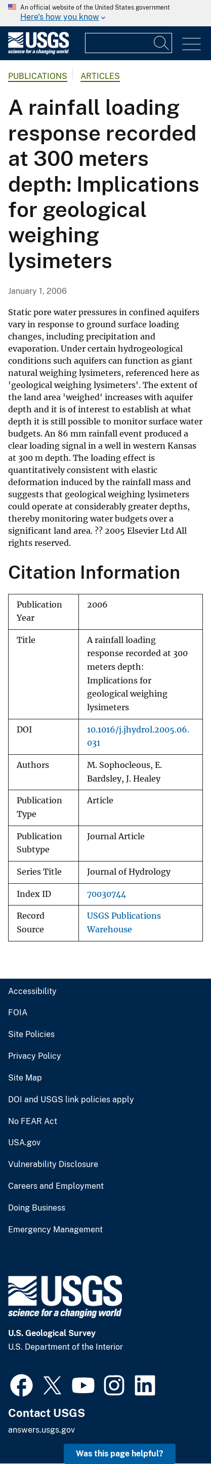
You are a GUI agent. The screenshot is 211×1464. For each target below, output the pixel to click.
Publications (37, 76)
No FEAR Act (32, 1121)
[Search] (162, 43)
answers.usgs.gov (41, 1430)
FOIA (17, 1012)
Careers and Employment (56, 1186)
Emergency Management (55, 1229)
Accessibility (32, 991)
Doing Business (36, 1208)
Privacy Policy (34, 1056)
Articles (100, 76)
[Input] (128, 43)
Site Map (25, 1078)
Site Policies (31, 1034)
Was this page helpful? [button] (119, 1453)
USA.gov (24, 1142)
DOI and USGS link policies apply (71, 1099)
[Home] (38, 52)
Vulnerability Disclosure (53, 1164)
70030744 (106, 894)
